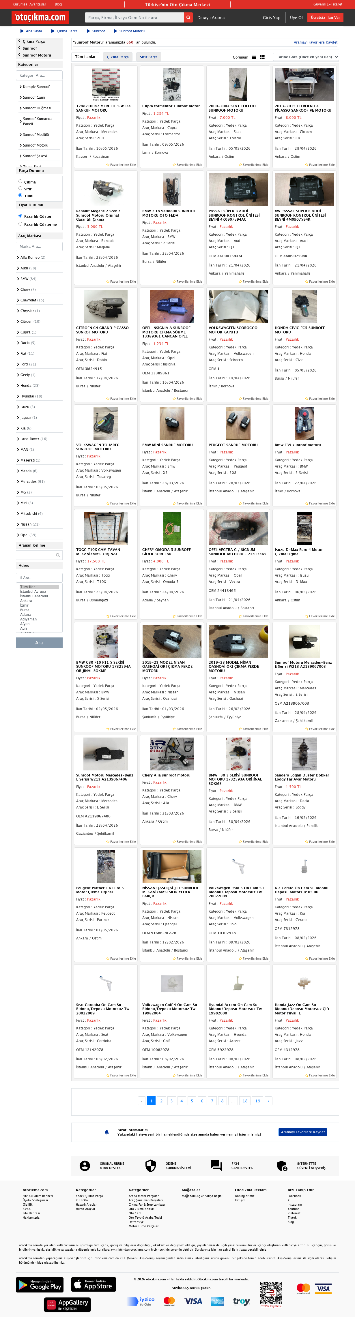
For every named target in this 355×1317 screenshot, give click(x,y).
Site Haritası (31, 1213)
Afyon (39, 624)
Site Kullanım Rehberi (38, 1196)
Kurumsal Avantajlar (29, 4)
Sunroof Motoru (129, 31)
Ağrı (39, 628)
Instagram (295, 1204)
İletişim (240, 1200)
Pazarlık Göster (37, 216)
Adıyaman (39, 619)
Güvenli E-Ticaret (327, 4)
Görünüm (240, 57)
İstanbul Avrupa (39, 591)
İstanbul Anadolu (39, 596)
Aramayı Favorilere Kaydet (315, 42)
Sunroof (96, 31)
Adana (39, 614)
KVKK (27, 1209)
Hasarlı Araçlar (86, 1204)
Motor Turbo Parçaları (144, 1226)
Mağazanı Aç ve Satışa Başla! (202, 1196)
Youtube (293, 1209)
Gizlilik (28, 1204)
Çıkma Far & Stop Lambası (147, 1204)
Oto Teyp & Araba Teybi (145, 1217)
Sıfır (27, 189)
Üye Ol (296, 17)
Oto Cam (135, 1213)
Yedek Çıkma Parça (89, 1196)
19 (257, 1100)
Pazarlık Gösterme (40, 224)
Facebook (294, 1196)
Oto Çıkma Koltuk (141, 1209)
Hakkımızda (31, 1217)
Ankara (39, 601)
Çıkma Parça (64, 31)
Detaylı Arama (211, 17)
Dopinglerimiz (245, 1196)
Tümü (29, 196)
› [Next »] (268, 1100)
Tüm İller (39, 587)
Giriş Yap (272, 17)
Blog (58, 4)
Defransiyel (137, 1222)
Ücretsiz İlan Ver (325, 17)
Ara (39, 642)
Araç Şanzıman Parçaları (146, 1200)
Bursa (39, 610)
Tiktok (292, 1217)
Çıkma (30, 182)
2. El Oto (82, 1200)
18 (245, 1100)
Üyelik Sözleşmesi (35, 1200)
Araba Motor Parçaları (144, 1196)
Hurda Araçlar (85, 1209)
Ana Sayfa (31, 31)
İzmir (39, 605)
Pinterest (294, 1213)
